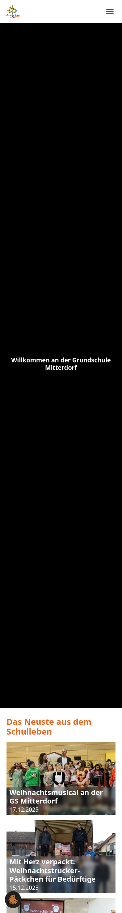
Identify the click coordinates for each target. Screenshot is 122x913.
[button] (13, 899)
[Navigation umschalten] (109, 11)
